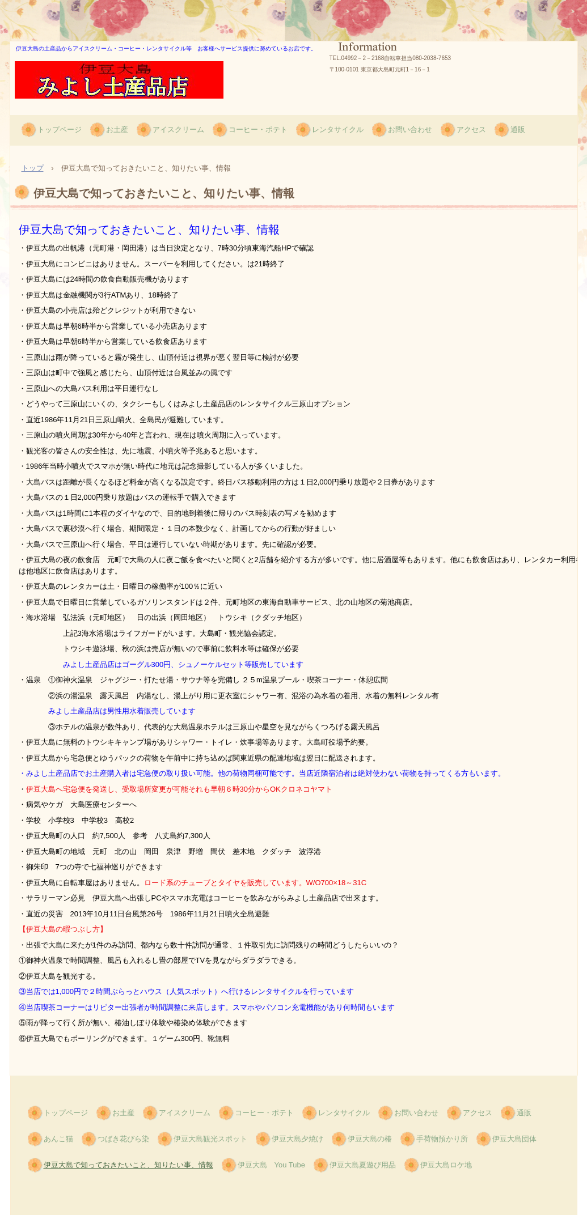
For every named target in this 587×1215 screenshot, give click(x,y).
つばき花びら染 (123, 1139)
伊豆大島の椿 (370, 1139)
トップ (33, 168)
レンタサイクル (338, 129)
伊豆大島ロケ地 (446, 1165)
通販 (517, 129)
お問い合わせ (410, 129)
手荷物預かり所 (442, 1139)
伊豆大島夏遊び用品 (363, 1165)
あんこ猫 (58, 1139)
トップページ (59, 129)
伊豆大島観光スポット (210, 1139)
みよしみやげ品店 (75, 109)
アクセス (471, 129)
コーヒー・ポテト (258, 129)
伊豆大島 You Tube (271, 1165)
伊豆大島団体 (514, 1139)
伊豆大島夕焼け (297, 1139)
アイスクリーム (178, 129)
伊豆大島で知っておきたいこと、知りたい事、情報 (128, 1165)
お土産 (117, 129)
